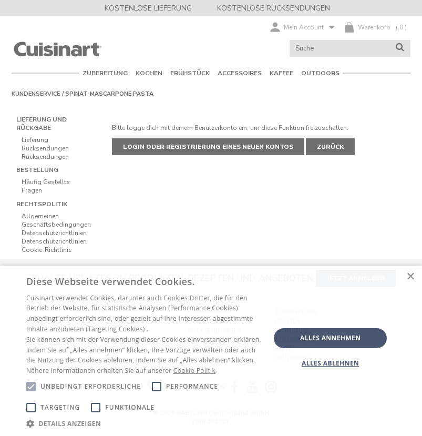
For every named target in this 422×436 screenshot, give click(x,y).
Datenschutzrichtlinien (54, 233)
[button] (144, 423)
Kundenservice (36, 94)
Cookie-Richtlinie (46, 250)
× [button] (410, 277)
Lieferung (35, 140)
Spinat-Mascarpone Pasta (109, 94)
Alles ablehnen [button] (330, 363)
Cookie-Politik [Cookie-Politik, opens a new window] (194, 370)
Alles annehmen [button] (330, 337)
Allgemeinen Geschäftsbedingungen (56, 220)
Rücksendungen (45, 148)
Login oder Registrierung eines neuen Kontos (208, 147)
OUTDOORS (320, 73)
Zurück (330, 147)
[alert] (211, 351)
